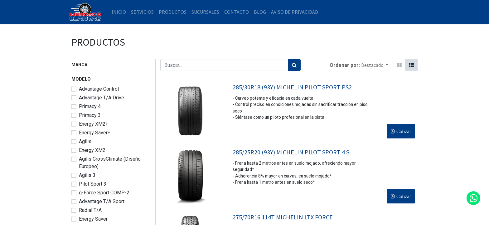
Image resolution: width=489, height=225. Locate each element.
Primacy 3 (90, 115)
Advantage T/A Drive (101, 98)
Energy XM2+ (93, 124)
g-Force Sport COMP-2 (104, 193)
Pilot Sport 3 (92, 184)
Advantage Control (99, 89)
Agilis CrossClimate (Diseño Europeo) (110, 162)
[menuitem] (121, 12)
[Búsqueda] (294, 65)
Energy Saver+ (94, 133)
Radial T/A (90, 210)
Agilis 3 (87, 175)
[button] (374, 65)
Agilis (85, 141)
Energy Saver (93, 219)
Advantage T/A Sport (101, 201)
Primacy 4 (90, 106)
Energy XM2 (92, 150)
